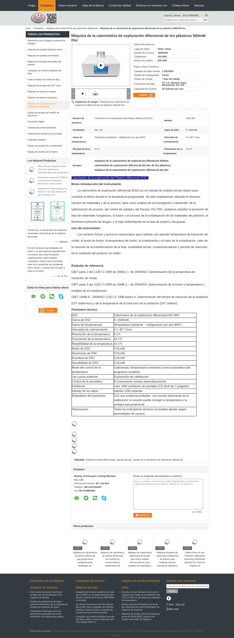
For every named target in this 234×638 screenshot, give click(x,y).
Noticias (199, 5)
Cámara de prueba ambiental (42, 127)
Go (205, 19)
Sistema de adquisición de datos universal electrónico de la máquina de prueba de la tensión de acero (49, 604)
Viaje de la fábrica (93, 5)
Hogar (32, 5)
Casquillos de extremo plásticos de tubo (44, 72)
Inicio (28, 28)
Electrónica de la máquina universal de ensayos (46, 42)
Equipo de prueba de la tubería (43, 152)
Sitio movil (172, 609)
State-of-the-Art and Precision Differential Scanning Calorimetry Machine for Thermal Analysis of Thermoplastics (194, 560)
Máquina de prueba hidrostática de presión (44, 63)
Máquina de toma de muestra (42, 91)
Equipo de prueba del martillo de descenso (43, 114)
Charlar (146, 95)
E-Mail (170, 604)
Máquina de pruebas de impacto (43, 55)
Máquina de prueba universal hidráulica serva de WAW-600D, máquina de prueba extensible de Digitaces (141, 617)
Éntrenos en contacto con (151, 5)
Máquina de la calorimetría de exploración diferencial (72, 28)
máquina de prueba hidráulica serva (45, 49)
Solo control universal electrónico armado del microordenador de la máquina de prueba (46, 595)
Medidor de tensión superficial (42, 97)
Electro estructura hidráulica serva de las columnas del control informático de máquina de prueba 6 (140, 607)
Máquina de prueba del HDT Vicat (44, 85)
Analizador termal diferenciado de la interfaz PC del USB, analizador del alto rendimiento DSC (52, 192)
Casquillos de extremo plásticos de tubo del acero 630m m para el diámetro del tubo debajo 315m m (95, 619)
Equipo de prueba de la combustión (45, 146)
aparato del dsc (124, 460)
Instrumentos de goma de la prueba (45, 133)
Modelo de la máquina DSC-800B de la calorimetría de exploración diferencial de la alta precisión (53, 181)
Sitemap (180, 604)
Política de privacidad (40, 631)
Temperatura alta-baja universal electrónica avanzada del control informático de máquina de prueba (46, 614)
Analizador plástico (37, 139)
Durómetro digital (36, 121)
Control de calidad (120, 5)
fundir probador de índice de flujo (44, 79)
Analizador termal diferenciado (100, 460)
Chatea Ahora (180, 5)
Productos (47, 5)
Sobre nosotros (67, 5)
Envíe (172, 591)
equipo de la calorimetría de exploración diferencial (158, 460)
